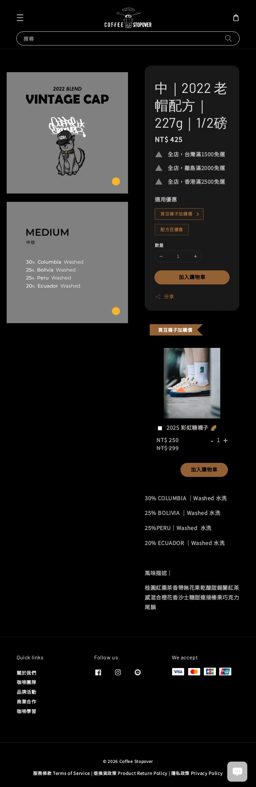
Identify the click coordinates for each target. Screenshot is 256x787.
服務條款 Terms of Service (61, 773)
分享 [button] (164, 296)
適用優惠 (166, 199)
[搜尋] (228, 38)
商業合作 (26, 701)
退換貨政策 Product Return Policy (130, 773)
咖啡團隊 (26, 682)
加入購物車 (192, 276)
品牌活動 (26, 691)
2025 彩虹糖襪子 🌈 (186, 428)
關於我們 (26, 673)
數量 (159, 245)
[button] (20, 17)
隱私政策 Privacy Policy (197, 773)
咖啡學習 (26, 711)
